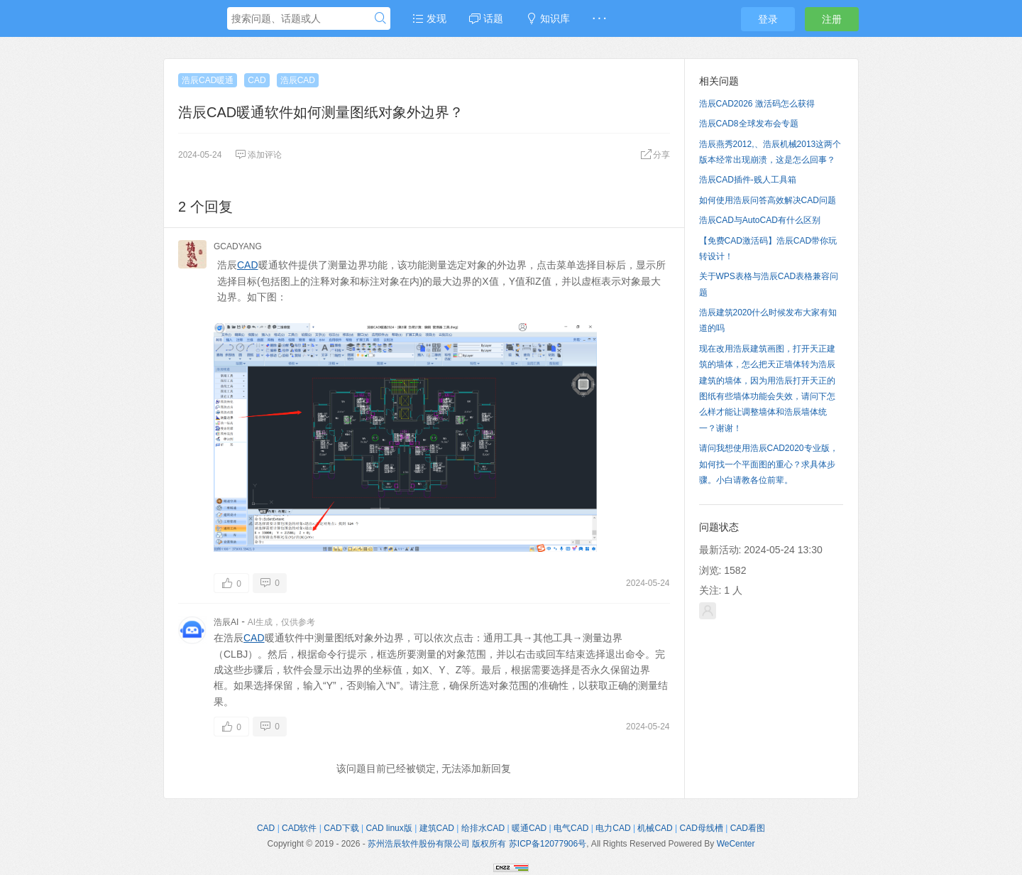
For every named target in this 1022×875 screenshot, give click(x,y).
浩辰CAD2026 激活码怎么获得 (757, 104)
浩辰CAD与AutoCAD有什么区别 (759, 220)
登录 (768, 19)
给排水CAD (483, 828)
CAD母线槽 (701, 828)
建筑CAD (436, 828)
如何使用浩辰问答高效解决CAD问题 (767, 200)
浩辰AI (226, 622)
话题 (486, 18)
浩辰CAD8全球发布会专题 (748, 124)
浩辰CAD (297, 80)
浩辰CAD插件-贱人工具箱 (747, 180)
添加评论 (258, 155)
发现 (429, 18)
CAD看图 (747, 828)
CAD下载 (341, 828)
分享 (655, 155)
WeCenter (736, 844)
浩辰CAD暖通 (207, 80)
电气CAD (571, 828)
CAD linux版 (389, 828)
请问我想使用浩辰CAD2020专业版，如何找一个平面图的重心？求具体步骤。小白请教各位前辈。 (768, 464)
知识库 (548, 18)
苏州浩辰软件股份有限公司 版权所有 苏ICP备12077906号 (477, 844)
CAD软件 (299, 828)
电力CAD (612, 828)
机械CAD (654, 828)
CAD (256, 80)
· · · (599, 18)
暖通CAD (529, 828)
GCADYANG (238, 246)
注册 (832, 19)
